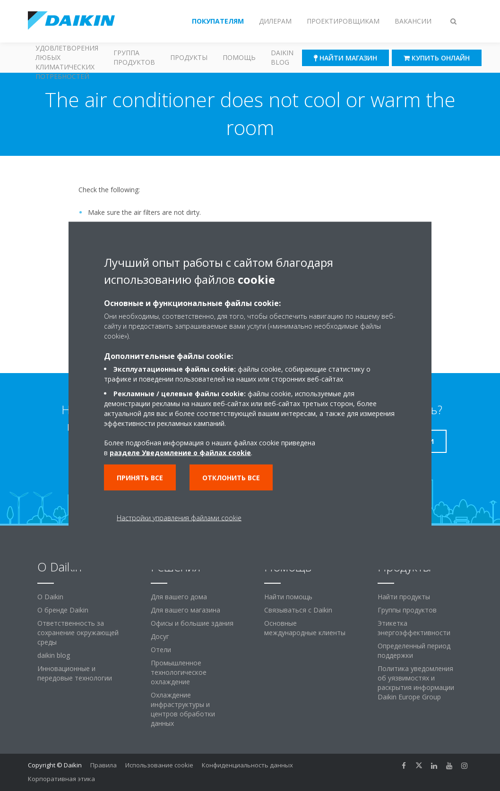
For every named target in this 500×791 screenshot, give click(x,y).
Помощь (239, 57)
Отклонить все (231, 477)
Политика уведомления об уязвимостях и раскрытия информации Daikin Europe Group (416, 682)
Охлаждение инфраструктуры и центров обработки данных (183, 709)
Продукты (188, 57)
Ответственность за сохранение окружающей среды (78, 632)
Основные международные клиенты (304, 628)
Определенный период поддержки (414, 650)
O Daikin (50, 596)
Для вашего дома (179, 596)
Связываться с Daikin (298, 609)
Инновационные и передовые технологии (74, 673)
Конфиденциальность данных (247, 765)
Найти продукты (404, 596)
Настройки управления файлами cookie (179, 517)
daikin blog (53, 655)
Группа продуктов (134, 57)
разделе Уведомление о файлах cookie (180, 452)
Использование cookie (159, 765)
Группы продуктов (407, 609)
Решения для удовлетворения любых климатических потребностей (66, 58)
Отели (161, 649)
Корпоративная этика (61, 778)
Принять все (140, 477)
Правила (103, 765)
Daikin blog (282, 57)
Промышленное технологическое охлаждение (179, 672)
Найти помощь (288, 596)
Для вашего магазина (185, 609)
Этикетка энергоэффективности (414, 628)
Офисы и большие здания (192, 623)
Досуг (160, 636)
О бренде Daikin (62, 609)
